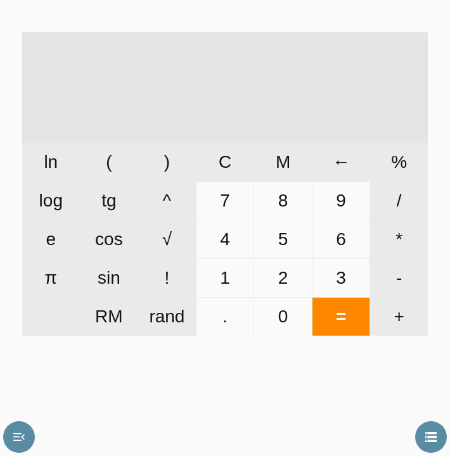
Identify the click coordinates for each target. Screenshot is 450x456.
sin (109, 278)
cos (109, 239)
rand (166, 316)
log (51, 200)
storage (431, 437)
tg (108, 200)
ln (51, 162)
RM (109, 316)
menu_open (19, 437)
